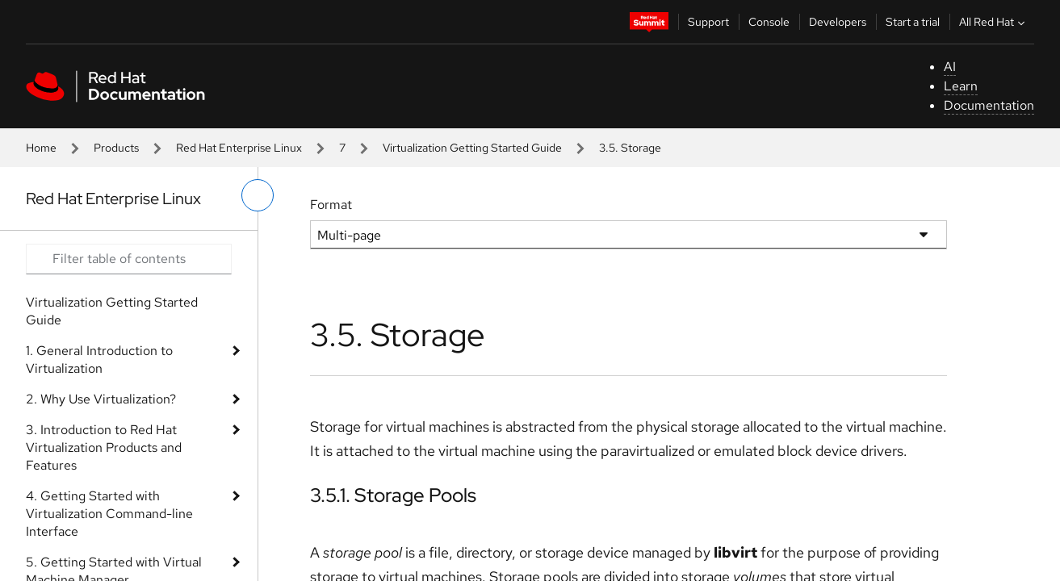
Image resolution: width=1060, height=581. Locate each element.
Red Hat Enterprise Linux (239, 147)
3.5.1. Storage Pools (393, 495)
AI (950, 66)
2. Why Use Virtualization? (101, 399)
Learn (961, 85)
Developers (837, 22)
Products (116, 147)
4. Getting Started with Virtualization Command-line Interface (109, 513)
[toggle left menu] (257, 195)
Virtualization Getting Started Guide (472, 147)
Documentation (989, 105)
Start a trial (913, 22)
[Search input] (129, 259)
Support (708, 22)
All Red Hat (994, 22)
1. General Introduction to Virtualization (99, 359)
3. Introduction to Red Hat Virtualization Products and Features (104, 447)
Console (769, 22)
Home (41, 147)
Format (331, 204)
